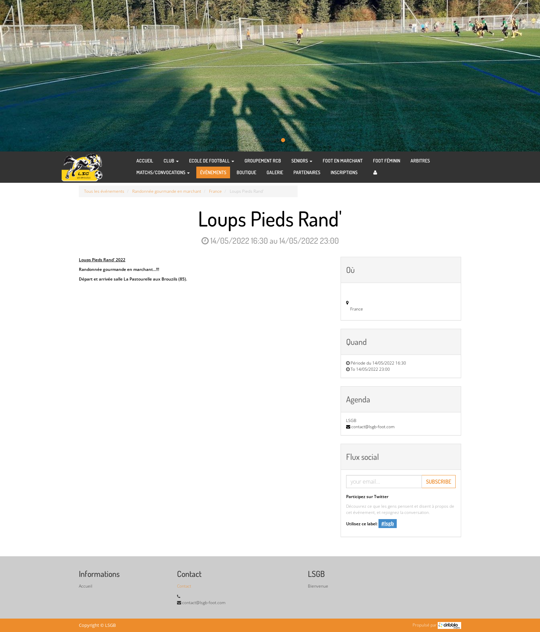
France (215, 191)
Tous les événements (104, 191)
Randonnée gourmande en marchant (166, 191)
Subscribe (438, 481)
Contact (184, 586)
